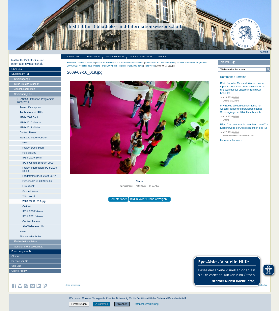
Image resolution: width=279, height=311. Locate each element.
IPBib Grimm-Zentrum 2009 (37, 162)
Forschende (93, 56)
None (139, 181)
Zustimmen (101, 303)
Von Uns (16, 265)
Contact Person (28, 132)
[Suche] (268, 69)
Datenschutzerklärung (146, 303)
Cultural (26, 206)
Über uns (17, 69)
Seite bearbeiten (73, 285)
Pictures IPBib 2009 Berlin (37, 181)
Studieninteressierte (141, 56)
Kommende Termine (233, 76)
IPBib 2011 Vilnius (30, 127)
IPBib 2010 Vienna (30, 122)
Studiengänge (22, 78)
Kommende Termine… (231, 140)
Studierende (73, 56)
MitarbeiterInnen (115, 56)
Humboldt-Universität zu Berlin (81, 63)
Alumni (15, 256)
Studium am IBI (20, 73)
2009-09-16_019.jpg (34, 201)
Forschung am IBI (22, 251)
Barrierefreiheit (260, 285)
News (25, 142)
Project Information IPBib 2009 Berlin (39, 169)
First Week (28, 185)
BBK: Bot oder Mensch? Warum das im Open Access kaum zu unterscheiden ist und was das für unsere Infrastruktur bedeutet (242, 88)
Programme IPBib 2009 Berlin (39, 175)
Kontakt (264, 52)
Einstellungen (79, 303)
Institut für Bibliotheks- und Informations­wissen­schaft (27, 62)
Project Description (30, 107)
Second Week (30, 191)
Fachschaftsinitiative (25, 241)
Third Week (28, 196)
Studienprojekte (23, 94)
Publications (29, 152)
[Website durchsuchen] (244, 69)
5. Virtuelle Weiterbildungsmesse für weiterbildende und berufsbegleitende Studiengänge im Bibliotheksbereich (241, 109)
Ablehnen (122, 303)
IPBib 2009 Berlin (29, 117)
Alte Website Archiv (33, 226)
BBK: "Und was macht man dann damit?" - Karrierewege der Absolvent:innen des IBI (244, 126)
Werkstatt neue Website (33, 137)
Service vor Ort (20, 261)
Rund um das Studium (26, 83)
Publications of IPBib (31, 112)
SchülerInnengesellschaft (28, 246)
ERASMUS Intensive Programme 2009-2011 (35, 101)
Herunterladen (118, 199)
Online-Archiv (19, 270)
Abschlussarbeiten (24, 88)
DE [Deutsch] (222, 62)
